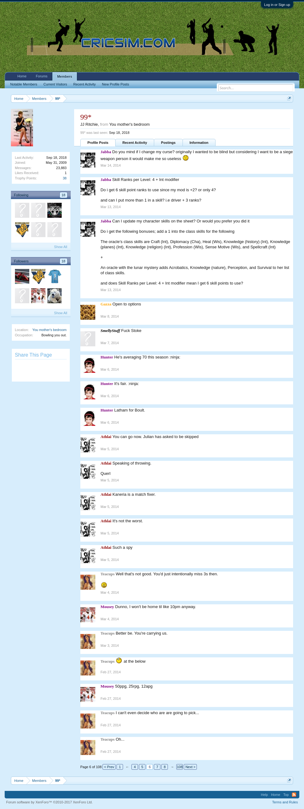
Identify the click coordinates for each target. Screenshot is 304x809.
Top (286, 795)
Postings (168, 142)
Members (64, 76)
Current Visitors (55, 84)
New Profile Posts (115, 84)
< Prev (109, 767)
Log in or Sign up (277, 5)
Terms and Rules (285, 802)
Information (199, 142)
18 (63, 195)
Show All (60, 247)
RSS (294, 794)
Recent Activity (134, 142)
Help (264, 795)
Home (21, 76)
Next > (190, 767)
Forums (41, 76)
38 (65, 178)
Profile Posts (98, 142)
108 (180, 767)
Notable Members (23, 84)
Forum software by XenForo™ (49, 802)
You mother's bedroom (49, 330)
